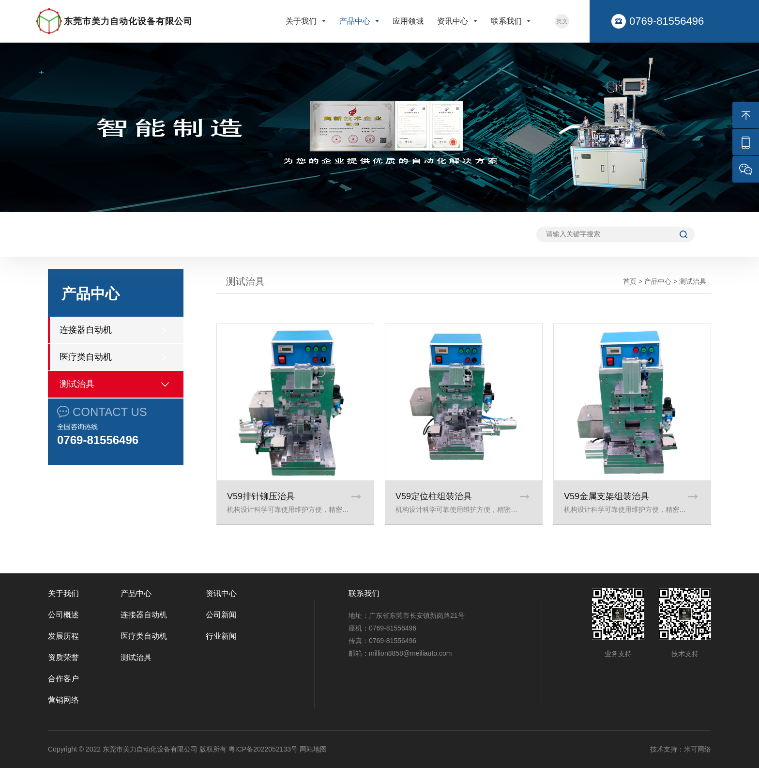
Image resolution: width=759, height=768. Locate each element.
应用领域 (408, 21)
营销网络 (63, 700)
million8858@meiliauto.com (410, 653)
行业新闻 (221, 636)
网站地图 (313, 749)
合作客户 (63, 679)
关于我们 (302, 21)
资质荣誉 (63, 657)
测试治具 (77, 384)
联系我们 (507, 21)
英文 (562, 21)
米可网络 (697, 749)
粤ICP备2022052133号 (263, 749)
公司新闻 (221, 615)
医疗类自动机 (86, 357)
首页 (630, 281)
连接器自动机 (86, 330)
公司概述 (63, 615)
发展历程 (63, 636)
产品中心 (355, 21)
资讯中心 (453, 21)
